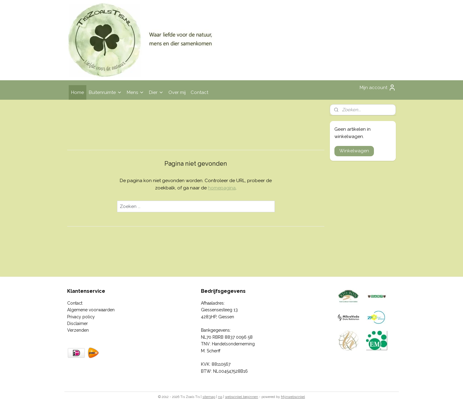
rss (220, 397)
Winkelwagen (354, 151)
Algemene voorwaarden (91, 309)
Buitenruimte (105, 92)
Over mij (177, 92)
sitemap (208, 397)
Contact (199, 92)
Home (77, 92)
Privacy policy (81, 316)
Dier (156, 92)
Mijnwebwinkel (293, 397)
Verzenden (78, 330)
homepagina (222, 188)
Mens (135, 92)
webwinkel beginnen (241, 397)
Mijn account (378, 87)
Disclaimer (77, 323)
